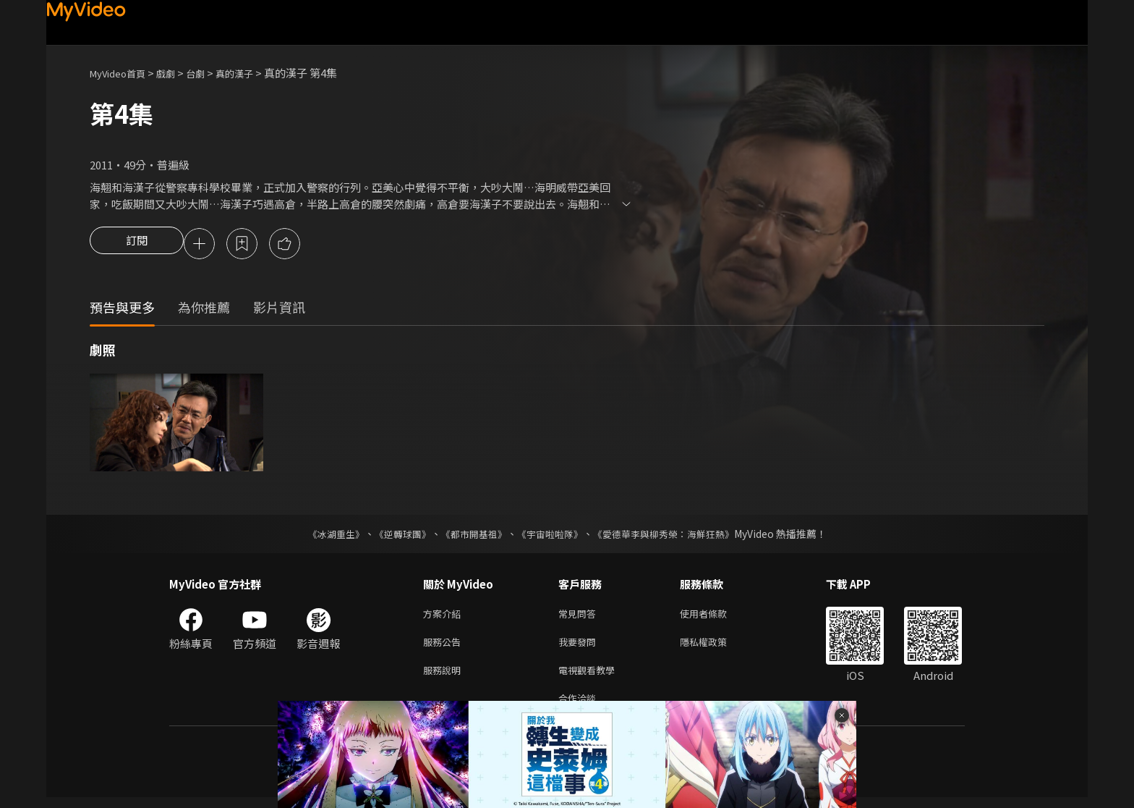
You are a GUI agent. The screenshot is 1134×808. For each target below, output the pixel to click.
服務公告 (444, 647)
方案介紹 (444, 616)
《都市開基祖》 (470, 536)
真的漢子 (253, 72)
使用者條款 (715, 616)
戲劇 (177, 72)
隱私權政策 (715, 647)
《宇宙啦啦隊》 (551, 536)
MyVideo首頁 (122, 72)
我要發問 (580, 647)
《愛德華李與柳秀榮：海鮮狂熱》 (673, 536)
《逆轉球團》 (394, 536)
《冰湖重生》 (323, 536)
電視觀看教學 (590, 677)
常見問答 (580, 616)
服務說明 (444, 677)
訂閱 (137, 244)
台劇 (210, 72)
